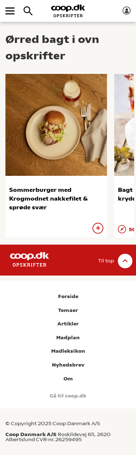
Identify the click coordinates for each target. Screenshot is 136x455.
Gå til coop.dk (68, 396)
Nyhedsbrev (68, 365)
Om (68, 379)
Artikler (68, 324)
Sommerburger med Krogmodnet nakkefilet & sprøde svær (48, 198)
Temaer (68, 310)
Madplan (68, 338)
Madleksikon (68, 351)
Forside (68, 296)
